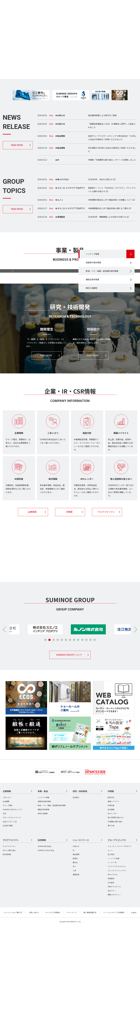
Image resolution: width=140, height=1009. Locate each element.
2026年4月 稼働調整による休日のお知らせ (107, 216)
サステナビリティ (106, 595)
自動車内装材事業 (95, 298)
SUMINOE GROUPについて (69, 738)
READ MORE (17, 145)
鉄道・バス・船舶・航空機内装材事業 (104, 310)
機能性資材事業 (94, 321)
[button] (135, 713)
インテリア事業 (94, 289)
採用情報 (69, 649)
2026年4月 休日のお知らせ (100, 179)
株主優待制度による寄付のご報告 (102, 115)
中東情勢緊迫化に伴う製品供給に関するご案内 (108, 208)
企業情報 (32, 595)
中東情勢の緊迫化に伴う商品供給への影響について (110, 199)
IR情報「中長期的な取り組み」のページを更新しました (112, 159)
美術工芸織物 (93, 331)
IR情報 (69, 595)
